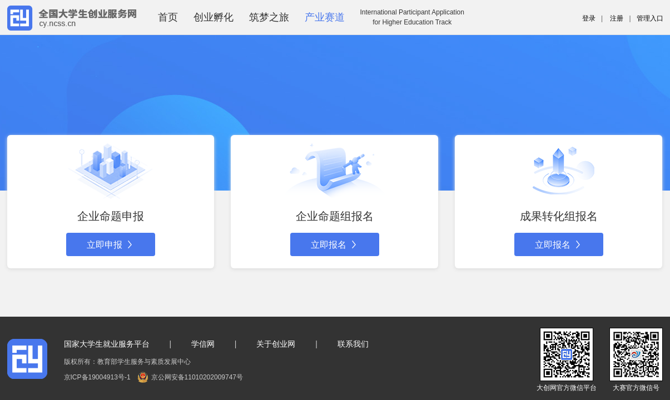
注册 (616, 18)
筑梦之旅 (269, 17)
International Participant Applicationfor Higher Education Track (412, 17)
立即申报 (111, 244)
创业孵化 (213, 17)
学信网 (203, 343)
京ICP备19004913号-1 (97, 377)
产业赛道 (325, 17)
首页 (168, 17)
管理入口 (650, 18)
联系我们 (353, 343)
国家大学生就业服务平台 (107, 343)
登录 (588, 18)
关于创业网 (275, 343)
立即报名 (335, 244)
